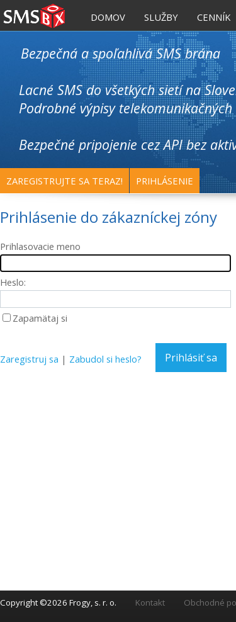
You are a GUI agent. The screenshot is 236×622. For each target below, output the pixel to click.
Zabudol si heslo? (105, 359)
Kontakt (150, 602)
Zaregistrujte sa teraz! (64, 180)
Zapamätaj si (40, 318)
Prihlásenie (164, 180)
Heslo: (13, 282)
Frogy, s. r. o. (92, 602)
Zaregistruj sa (29, 359)
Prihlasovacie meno (40, 246)
